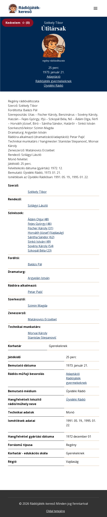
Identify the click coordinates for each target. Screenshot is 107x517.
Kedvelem (18, 22)
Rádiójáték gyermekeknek (53, 81)
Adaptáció (53, 77)
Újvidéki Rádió (53, 86)
